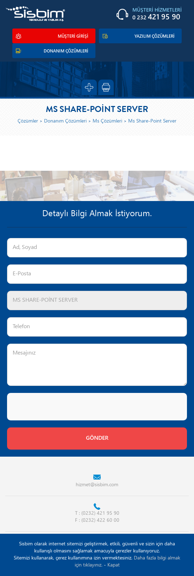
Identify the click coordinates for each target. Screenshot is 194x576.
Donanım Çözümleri (65, 121)
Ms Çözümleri (107, 121)
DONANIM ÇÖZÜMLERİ (66, 51)
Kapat (113, 565)
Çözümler (28, 121)
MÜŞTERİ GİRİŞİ (73, 37)
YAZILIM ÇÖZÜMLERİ (154, 37)
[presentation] (60, 406)
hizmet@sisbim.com (97, 485)
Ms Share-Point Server (152, 121)
